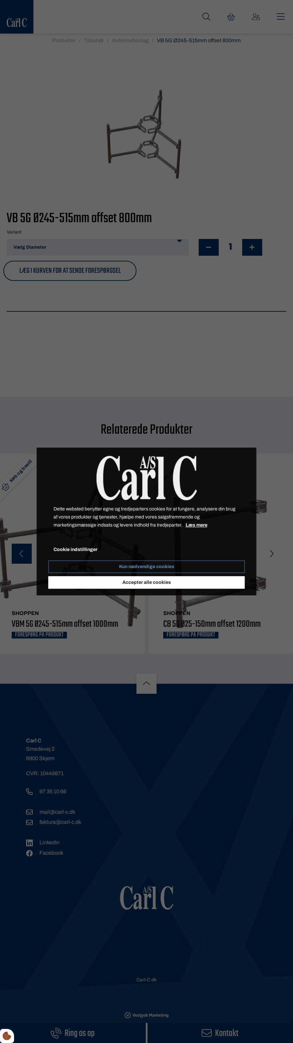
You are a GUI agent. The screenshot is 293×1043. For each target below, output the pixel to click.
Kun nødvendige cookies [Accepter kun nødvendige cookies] (146, 566)
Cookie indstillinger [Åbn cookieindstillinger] (75, 549)
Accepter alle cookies (146, 582)
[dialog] (147, 521)
